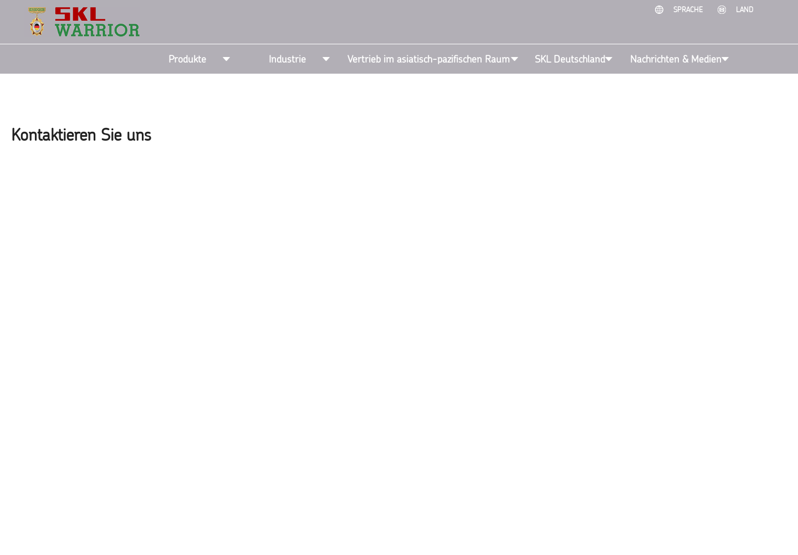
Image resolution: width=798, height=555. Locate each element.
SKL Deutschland (570, 59)
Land (744, 9)
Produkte (187, 59)
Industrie (287, 59)
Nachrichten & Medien (676, 59)
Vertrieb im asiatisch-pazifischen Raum (428, 59)
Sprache (689, 9)
